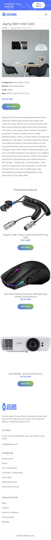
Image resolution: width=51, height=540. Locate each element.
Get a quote (38, 5)
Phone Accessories (10, 486)
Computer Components (12, 472)
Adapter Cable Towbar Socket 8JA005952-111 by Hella (25, 236)
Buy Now (11, 106)
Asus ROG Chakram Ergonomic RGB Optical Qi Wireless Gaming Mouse (25, 295)
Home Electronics (9, 482)
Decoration (18, 82)
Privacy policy (8, 517)
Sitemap (5, 522)
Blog (4, 503)
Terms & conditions (10, 512)
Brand (4, 463)
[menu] (46, 14)
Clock (26, 82)
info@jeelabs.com (10, 444)
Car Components (9, 468)
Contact (5, 508)
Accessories (7, 458)
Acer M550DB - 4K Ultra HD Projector (25, 374)
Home (4, 28)
